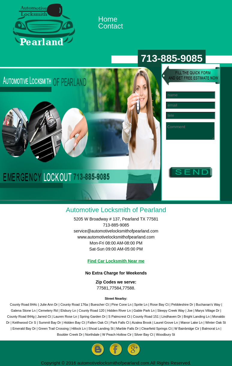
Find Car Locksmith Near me (116, 261)
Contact (110, 26)
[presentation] (198, 154)
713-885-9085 (172, 58)
